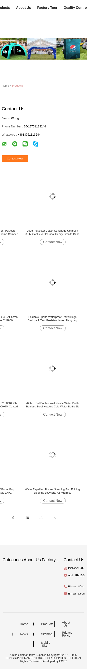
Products (17, 85)
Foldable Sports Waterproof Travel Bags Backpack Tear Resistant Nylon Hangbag (52, 318)
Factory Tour (47, 7)
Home (24, 624)
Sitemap (46, 634)
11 (41, 518)
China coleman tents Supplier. (28, 654)
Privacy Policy (67, 634)
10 (27, 518)
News (24, 634)
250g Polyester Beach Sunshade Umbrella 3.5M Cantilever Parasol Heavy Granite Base (52, 232)
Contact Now (52, 242)
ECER (63, 661)
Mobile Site (45, 644)
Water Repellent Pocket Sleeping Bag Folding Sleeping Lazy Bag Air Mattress (52, 491)
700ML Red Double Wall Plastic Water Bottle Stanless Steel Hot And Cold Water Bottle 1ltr (52, 405)
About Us (23, 7)
